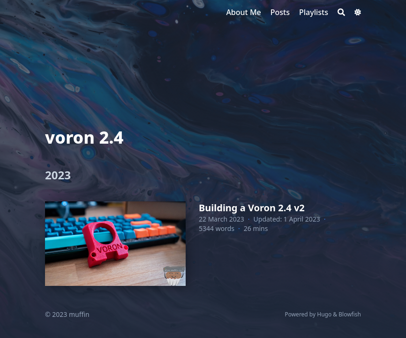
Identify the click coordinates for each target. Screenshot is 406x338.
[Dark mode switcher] (357, 12)
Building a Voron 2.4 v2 (252, 207)
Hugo (324, 314)
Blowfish (349, 314)
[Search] (341, 12)
